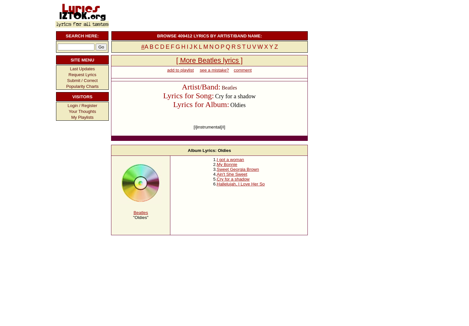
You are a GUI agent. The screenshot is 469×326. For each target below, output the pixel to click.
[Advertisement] (209, 14)
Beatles (141, 212)
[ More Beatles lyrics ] (209, 60)
